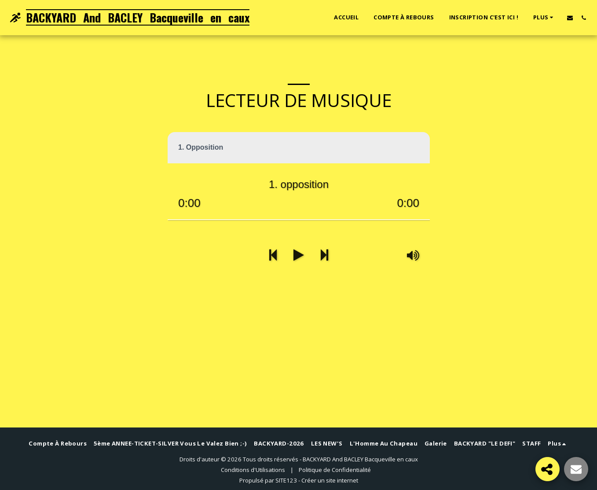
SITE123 (286, 480)
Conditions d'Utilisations (253, 470)
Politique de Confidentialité (335, 470)
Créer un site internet (329, 480)
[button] (570, 18)
